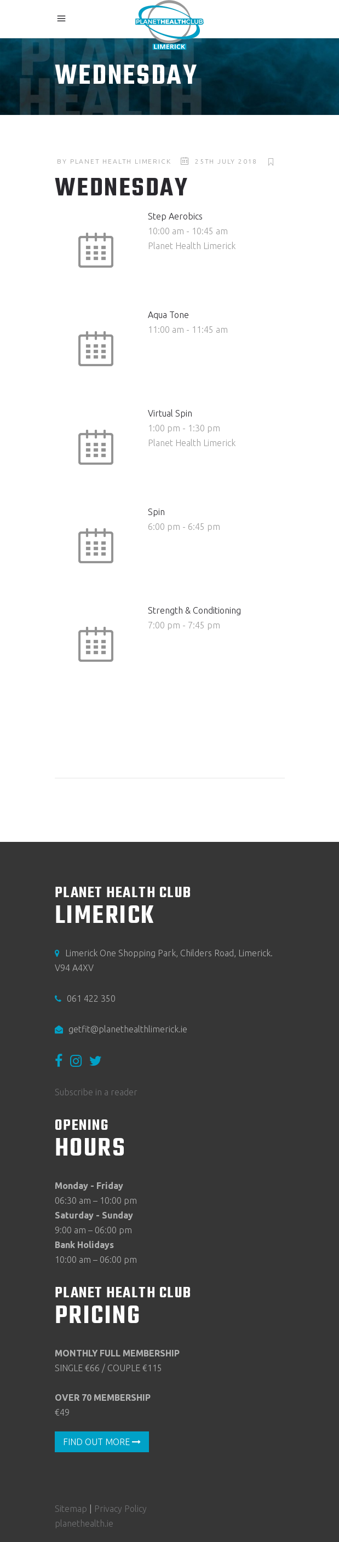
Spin (156, 512)
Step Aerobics (175, 216)
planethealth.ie (84, 1523)
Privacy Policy (120, 1509)
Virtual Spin (170, 413)
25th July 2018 (226, 161)
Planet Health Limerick (120, 161)
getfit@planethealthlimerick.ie (127, 1029)
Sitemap (71, 1509)
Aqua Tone (168, 315)
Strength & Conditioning (194, 610)
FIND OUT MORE (102, 1442)
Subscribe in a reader (96, 1092)
